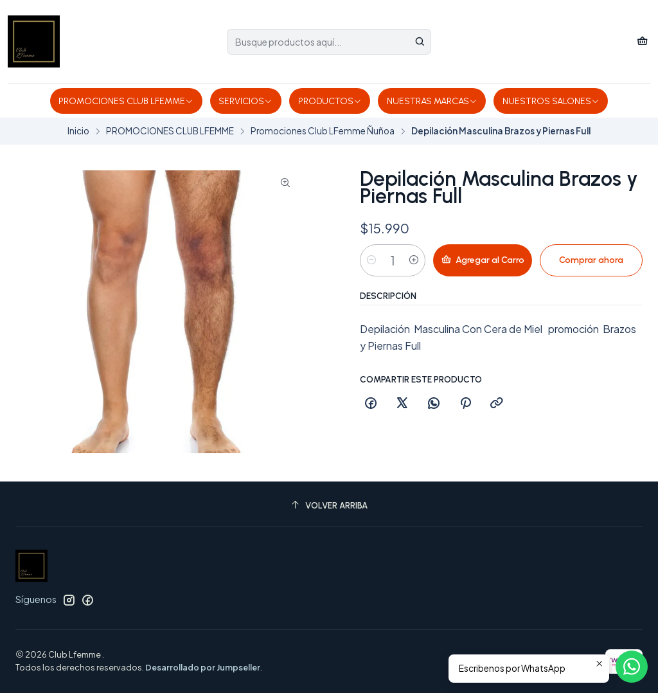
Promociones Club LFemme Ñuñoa (323, 131)
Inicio (78, 131)
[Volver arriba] (329, 505)
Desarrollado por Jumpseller (202, 667)
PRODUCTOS (330, 101)
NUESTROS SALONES (551, 101)
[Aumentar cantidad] (414, 260)
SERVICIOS (245, 101)
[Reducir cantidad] (371, 260)
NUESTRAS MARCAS (432, 101)
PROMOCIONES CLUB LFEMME (125, 101)
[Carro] (642, 41)
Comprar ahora (591, 260)
